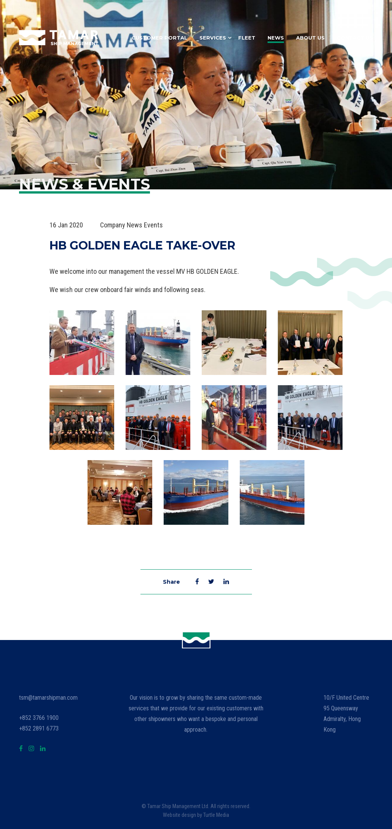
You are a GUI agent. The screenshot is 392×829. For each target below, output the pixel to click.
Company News (121, 225)
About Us (310, 38)
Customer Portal (159, 38)
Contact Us (355, 38)
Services (212, 38)
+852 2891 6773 (39, 728)
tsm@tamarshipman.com (48, 697)
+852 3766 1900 (39, 717)
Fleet (246, 38)
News (276, 38)
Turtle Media (216, 815)
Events (153, 225)
